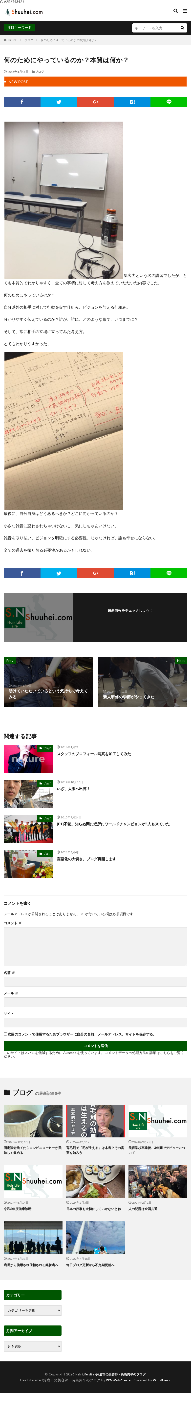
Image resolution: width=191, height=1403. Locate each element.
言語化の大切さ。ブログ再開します (88, 858)
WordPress (164, 1391)
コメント (13, 923)
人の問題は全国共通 (144, 1209)
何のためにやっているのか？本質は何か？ (69, 40)
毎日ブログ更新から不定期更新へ (92, 1271)
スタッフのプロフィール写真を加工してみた (96, 753)
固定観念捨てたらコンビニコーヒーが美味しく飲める (31, 1150)
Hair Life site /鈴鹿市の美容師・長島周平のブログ (110, 1385)
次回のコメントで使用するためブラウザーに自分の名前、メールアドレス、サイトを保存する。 (82, 1034)
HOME (12, 40)
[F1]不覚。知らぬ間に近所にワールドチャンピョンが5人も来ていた (117, 823)
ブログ (28, 40)
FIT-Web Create (117, 1391)
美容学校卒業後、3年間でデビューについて (157, 1150)
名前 (9, 972)
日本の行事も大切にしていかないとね (94, 1212)
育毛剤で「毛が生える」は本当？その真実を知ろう (94, 1150)
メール (11, 993)
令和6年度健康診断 (18, 1209)
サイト (9, 1013)
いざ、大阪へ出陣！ (74, 788)
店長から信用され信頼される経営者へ (31, 1273)
